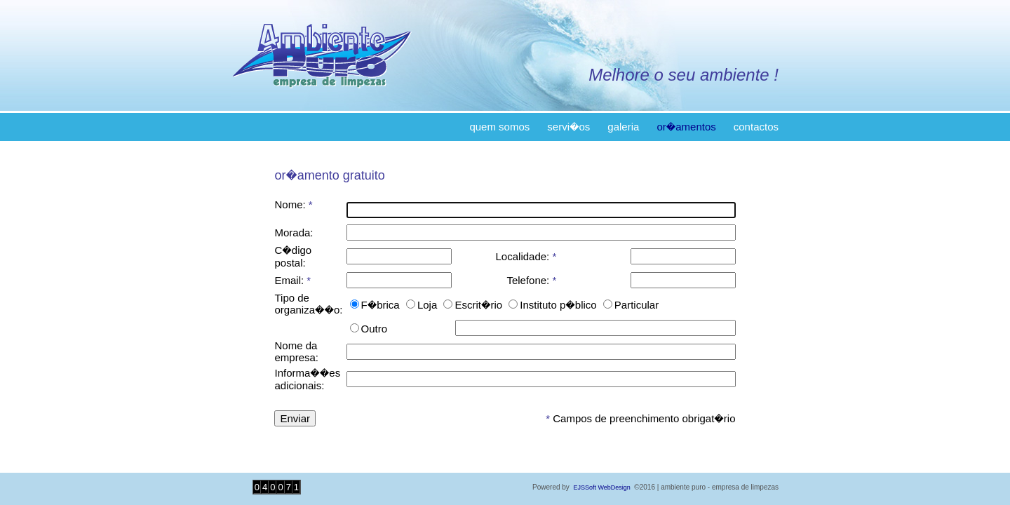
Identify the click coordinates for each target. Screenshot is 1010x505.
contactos (756, 127)
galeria (623, 127)
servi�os (568, 127)
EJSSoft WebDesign (601, 487)
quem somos (499, 127)
